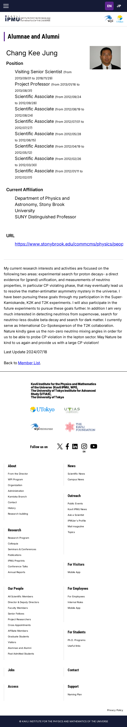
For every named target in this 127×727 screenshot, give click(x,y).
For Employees (78, 588)
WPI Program (15, 479)
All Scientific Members (20, 596)
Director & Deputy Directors (23, 602)
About (12, 466)
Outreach (74, 496)
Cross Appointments (19, 625)
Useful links (74, 645)
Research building (18, 513)
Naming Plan (75, 694)
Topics (71, 532)
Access (13, 686)
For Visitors (76, 564)
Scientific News (76, 473)
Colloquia (13, 543)
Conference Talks (18, 566)
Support (73, 686)
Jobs (11, 670)
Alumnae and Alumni (19, 647)
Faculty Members (18, 607)
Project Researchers (19, 619)
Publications (14, 554)
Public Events (75, 503)
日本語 (119, 6)
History (12, 508)
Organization (15, 485)
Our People (15, 588)
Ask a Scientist (76, 514)
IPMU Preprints (16, 560)
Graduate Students (18, 636)
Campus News (76, 479)
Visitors (12, 642)
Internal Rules (75, 602)
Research (14, 530)
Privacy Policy (115, 710)
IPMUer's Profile (77, 520)
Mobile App (74, 572)
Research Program (18, 537)
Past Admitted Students (21, 653)
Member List (29, 362)
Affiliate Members (18, 630)
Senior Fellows (16, 613)
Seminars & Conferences (22, 549)
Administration (16, 490)
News (72, 466)
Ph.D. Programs (76, 640)
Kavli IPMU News (77, 509)
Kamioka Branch (17, 496)
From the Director (18, 473)
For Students (77, 632)
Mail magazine (76, 526)
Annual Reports (16, 572)
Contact (12, 502)
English (109, 6)
